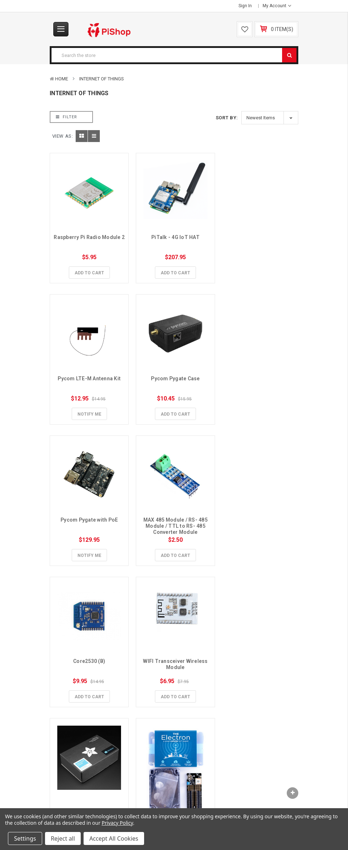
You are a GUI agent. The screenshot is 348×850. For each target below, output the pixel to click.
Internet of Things (101, 78)
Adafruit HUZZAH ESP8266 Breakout (174, 686)
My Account (277, 5)
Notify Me (259, 271)
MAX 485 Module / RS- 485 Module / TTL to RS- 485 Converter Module (260, 383)
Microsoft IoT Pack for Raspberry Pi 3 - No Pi (260, 520)
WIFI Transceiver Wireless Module (175, 520)
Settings (25, 838)
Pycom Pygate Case (88, 377)
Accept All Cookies (113, 838)
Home (61, 78)
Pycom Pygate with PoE (173, 377)
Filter (66, 117)
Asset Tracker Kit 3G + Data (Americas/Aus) (89, 686)
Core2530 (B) (89, 517)
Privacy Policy (117, 822)
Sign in (245, 5)
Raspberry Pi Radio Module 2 (89, 239)
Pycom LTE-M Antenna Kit (259, 236)
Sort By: (227, 117)
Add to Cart (88, 271)
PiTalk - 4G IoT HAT (174, 236)
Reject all (63, 838)
